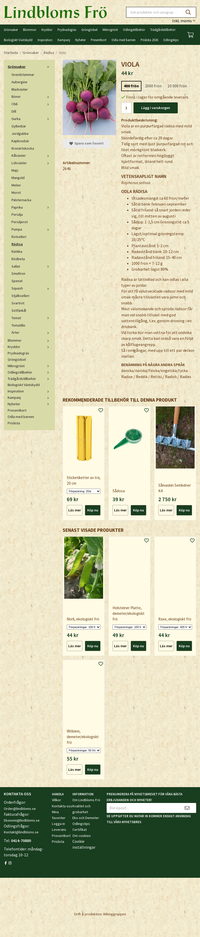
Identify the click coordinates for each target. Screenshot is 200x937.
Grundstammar (23, 74)
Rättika (17, 251)
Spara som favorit (86, 143)
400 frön (131, 85)
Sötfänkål (19, 310)
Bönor (31, 96)
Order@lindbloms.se (20, 808)
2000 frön (153, 85)
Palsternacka (21, 200)
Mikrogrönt (110, 30)
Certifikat (79, 829)
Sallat (31, 266)
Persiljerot (20, 222)
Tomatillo (18, 325)
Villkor (56, 800)
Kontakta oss (62, 806)
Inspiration (45, 40)
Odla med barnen (124, 40)
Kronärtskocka (23, 148)
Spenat (17, 281)
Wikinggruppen (114, 914)
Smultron (18, 273)
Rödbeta (18, 259)
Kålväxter (31, 155)
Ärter (31, 332)
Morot (16, 192)
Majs (15, 170)
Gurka (31, 118)
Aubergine (19, 82)
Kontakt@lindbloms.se (21, 832)
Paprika (31, 207)
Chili (31, 104)
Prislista (14, 423)
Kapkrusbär (20, 141)
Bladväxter (20, 89)
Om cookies (81, 835)
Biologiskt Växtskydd (18, 40)
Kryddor (46, 30)
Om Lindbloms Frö (86, 800)
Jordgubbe (20, 133)
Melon (16, 185)
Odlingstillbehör (134, 30)
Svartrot (18, 303)
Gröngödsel (89, 30)
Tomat (31, 318)
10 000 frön (177, 85)
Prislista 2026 (149, 40)
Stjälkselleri (20, 295)
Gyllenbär (19, 126)
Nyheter (80, 40)
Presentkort (98, 40)
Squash (31, 288)
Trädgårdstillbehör (162, 30)
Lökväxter (31, 163)
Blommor (29, 30)
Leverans (59, 829)
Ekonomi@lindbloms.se (22, 820)
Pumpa (31, 229)
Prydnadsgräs (67, 30)
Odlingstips (171, 40)
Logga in (58, 823)
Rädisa (17, 244)
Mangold (18, 177)
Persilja (17, 214)
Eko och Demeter (85, 817)
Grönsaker (11, 30)
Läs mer (74, 510)
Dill (14, 111)
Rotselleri (19, 236)
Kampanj (64, 40)
